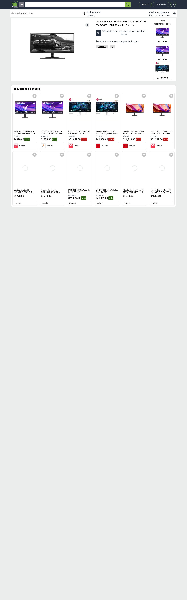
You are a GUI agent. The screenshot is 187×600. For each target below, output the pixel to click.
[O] (112, 46)
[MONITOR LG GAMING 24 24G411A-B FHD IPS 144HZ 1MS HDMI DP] (162, 35)
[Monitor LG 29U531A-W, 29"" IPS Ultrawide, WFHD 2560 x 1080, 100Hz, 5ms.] (162, 71)
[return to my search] (91, 13)
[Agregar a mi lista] (34, 96)
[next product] (163, 13)
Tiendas (145, 4)
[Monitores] (102, 46)
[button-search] (128, 4)
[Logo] (14, 4)
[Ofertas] (75, 4)
